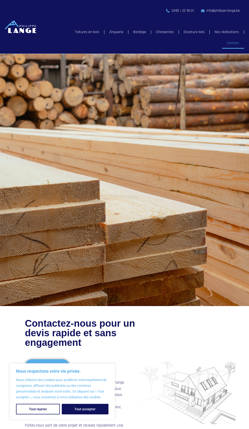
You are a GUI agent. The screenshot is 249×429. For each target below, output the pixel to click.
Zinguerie (116, 32)
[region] (62, 391)
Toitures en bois (87, 32)
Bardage (139, 32)
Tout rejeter (38, 409)
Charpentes (165, 32)
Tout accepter (85, 409)
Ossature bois (194, 32)
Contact (233, 43)
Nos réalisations (227, 32)
